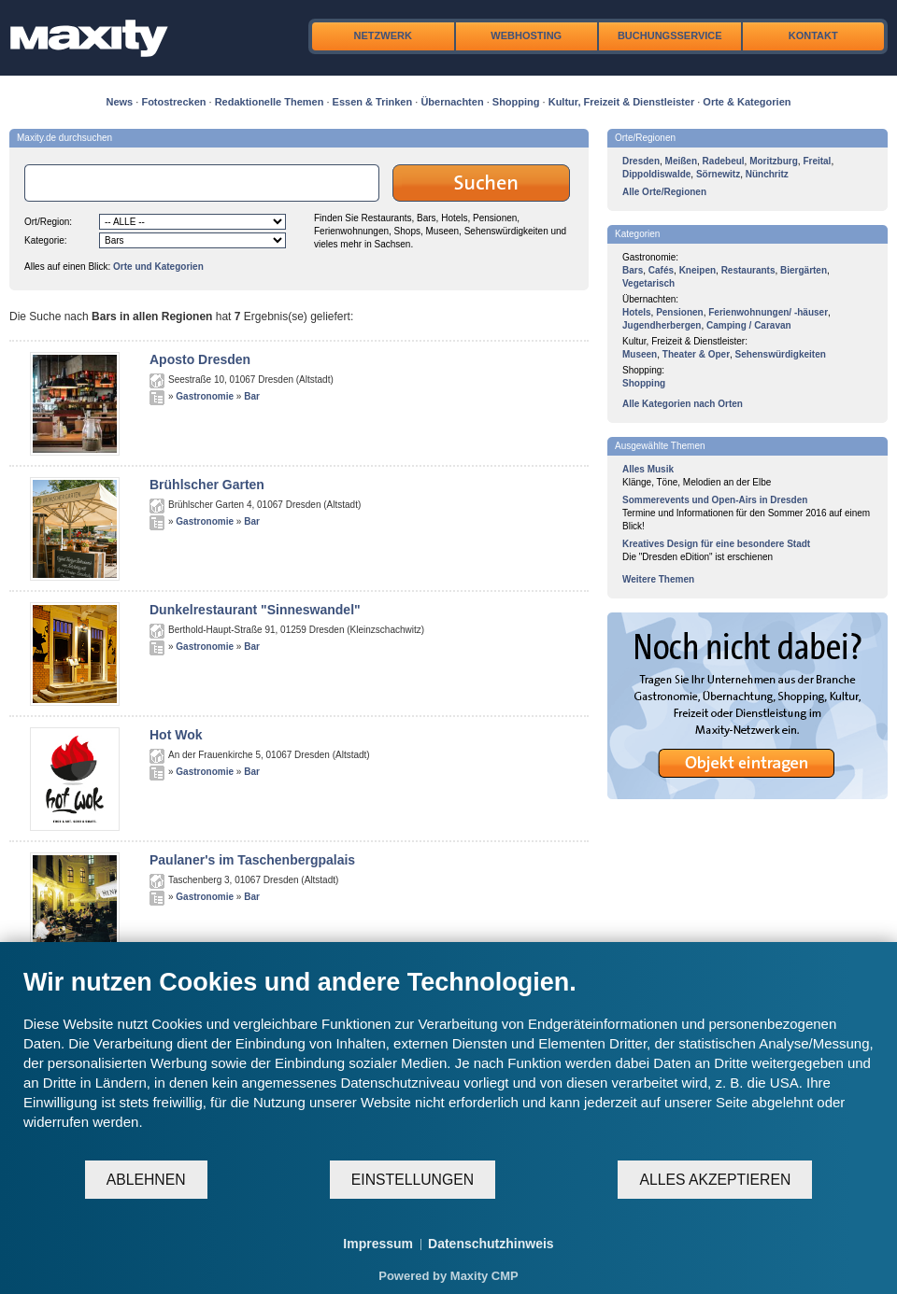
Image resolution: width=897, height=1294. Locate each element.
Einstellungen (412, 1180)
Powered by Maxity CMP (448, 1276)
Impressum (378, 1243)
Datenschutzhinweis (491, 1243)
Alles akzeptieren (714, 1180)
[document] (448, 1063)
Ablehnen (146, 1180)
